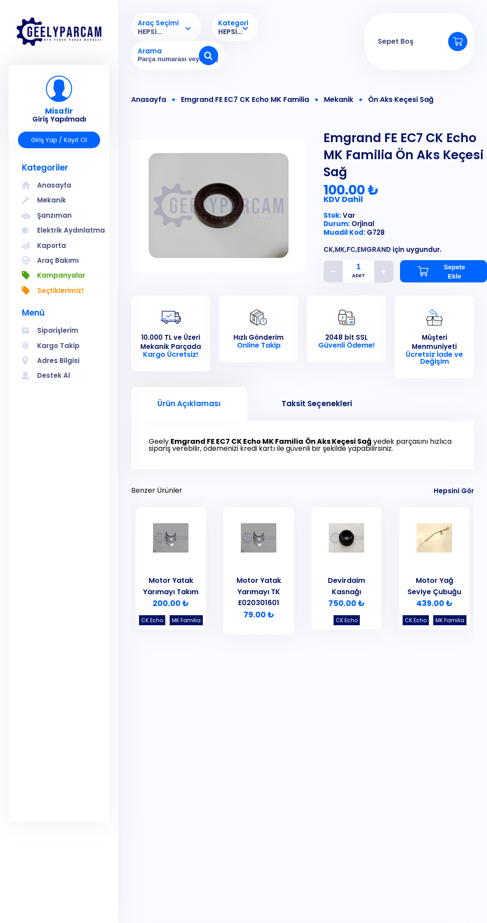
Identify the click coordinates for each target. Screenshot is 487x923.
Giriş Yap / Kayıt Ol (59, 140)
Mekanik (338, 99)
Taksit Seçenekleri (317, 403)
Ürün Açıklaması (189, 403)
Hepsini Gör (454, 491)
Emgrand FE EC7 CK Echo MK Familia (245, 99)
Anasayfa (148, 99)
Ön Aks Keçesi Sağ (401, 99)
